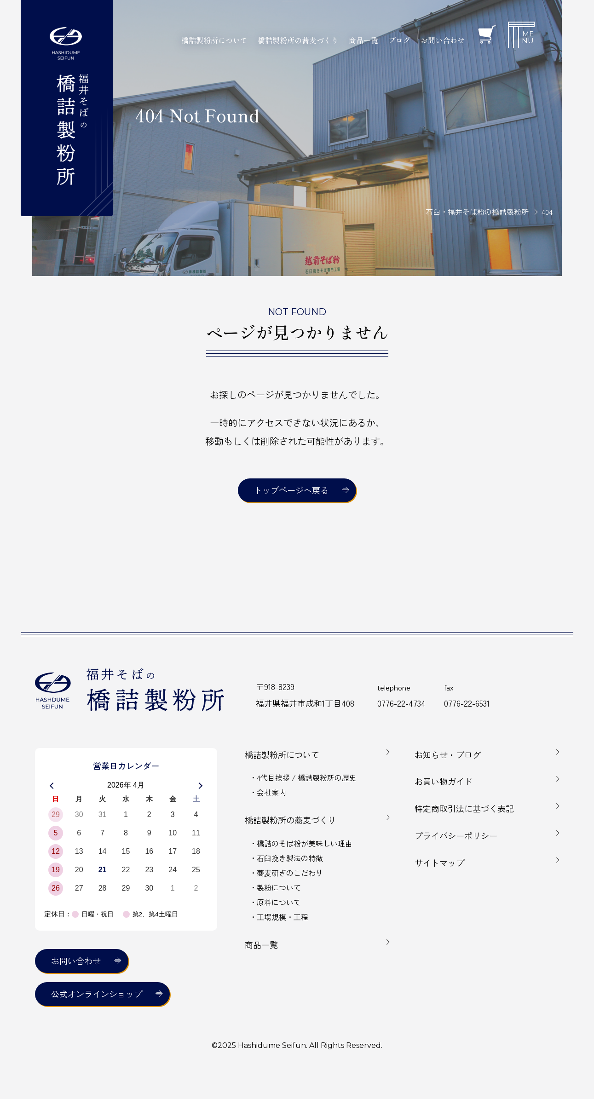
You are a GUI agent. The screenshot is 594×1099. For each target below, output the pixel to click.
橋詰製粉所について (282, 754)
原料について (279, 902)
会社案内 (271, 792)
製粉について (279, 887)
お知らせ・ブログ (448, 754)
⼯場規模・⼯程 (282, 916)
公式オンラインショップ (96, 994)
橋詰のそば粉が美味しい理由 (304, 843)
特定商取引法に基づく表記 (464, 808)
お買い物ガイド (444, 781)
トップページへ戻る (291, 490)
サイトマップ (439, 863)
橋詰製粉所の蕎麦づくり (290, 820)
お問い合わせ (443, 40)
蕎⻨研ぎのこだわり (290, 872)
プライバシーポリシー (456, 835)
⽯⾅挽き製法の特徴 (290, 857)
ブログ (399, 40)
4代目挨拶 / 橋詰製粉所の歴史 (307, 777)
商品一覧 (261, 944)
